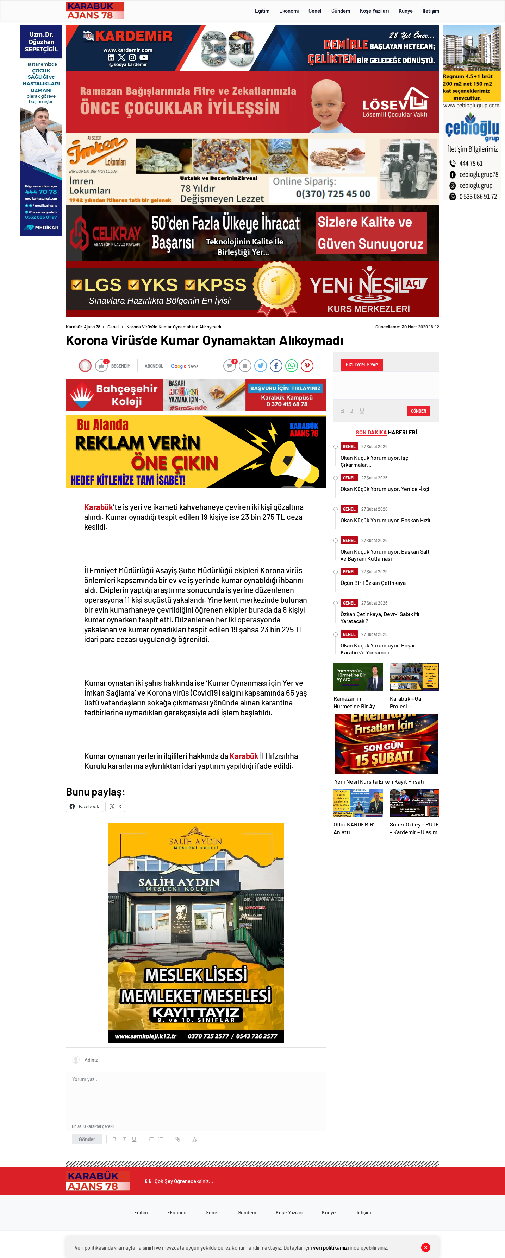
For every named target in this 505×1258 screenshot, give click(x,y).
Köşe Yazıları (374, 10)
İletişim (431, 10)
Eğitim (262, 10)
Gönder (87, 1139)
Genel (315, 10)
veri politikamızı (331, 1247)
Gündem (340, 10)
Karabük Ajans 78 (83, 327)
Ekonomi (289, 10)
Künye (406, 10)
